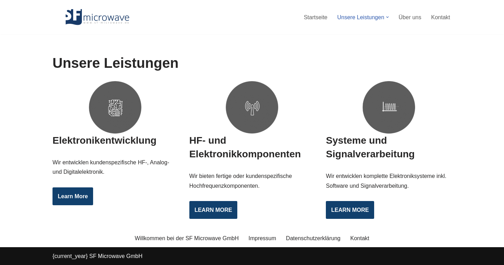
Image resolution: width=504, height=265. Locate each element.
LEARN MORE (213, 210)
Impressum (262, 238)
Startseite (316, 17)
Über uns (410, 17)
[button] (387, 17)
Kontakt (440, 17)
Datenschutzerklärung (313, 238)
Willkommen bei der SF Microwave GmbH (187, 238)
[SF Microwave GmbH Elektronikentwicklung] (96, 17)
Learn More (73, 196)
